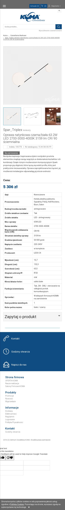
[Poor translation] (10, 458)
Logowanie (10, 419)
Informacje (12, 407)
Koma (5, 35)
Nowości (9, 399)
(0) (43, 6)
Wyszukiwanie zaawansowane (50, 31)
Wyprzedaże (10, 401)
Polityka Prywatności (14, 422)
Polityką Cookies (17, 504)
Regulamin (9, 417)
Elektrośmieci (11, 414)
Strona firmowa (14, 377)
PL (59, 11)
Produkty (10, 392)
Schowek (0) (34, 6)
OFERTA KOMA (11, 381)
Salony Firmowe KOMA (15, 386)
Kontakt (15, 338)
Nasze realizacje (12, 383)
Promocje (9, 396)
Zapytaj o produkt (20, 316)
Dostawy (9, 411)
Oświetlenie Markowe (18, 35)
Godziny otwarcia (20, 351)
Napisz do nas (19, 364)
